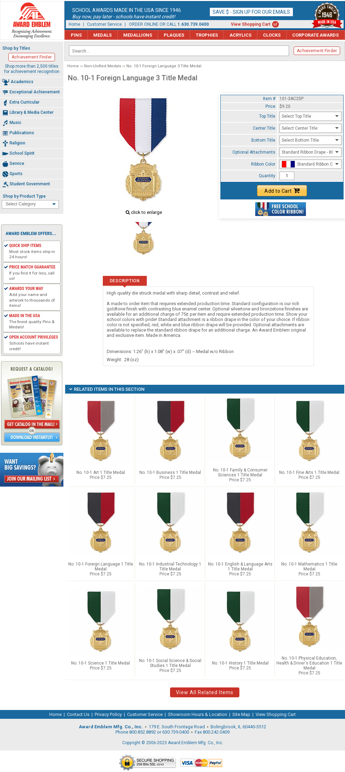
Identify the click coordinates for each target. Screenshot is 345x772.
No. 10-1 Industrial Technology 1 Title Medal (170, 567)
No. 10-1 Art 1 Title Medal (100, 472)
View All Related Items (204, 692)
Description (125, 280)
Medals (102, 35)
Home (74, 24)
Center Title (264, 128)
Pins (76, 35)
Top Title (267, 116)
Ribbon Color (263, 164)
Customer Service (104, 24)
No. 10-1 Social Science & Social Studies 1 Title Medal (170, 663)
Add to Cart (282, 190)
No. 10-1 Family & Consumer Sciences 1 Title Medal (240, 472)
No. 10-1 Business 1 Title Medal (170, 472)
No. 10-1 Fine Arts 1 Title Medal (309, 472)
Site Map (241, 714)
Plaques (174, 35)
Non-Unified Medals (102, 66)
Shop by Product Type (24, 196)
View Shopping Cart (250, 24)
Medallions (137, 35)
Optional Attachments (253, 152)
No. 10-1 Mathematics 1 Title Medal (309, 567)
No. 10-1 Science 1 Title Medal (100, 663)
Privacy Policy (108, 714)
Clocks (272, 35)
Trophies (207, 35)
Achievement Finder (317, 50)
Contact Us (78, 714)
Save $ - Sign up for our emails (251, 12)
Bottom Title (263, 140)
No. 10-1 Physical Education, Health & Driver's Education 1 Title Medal (309, 663)
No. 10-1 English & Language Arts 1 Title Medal (240, 567)
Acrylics (240, 35)
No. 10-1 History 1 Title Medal (240, 663)
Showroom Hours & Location (197, 714)
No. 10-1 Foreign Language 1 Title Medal (100, 567)
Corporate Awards (315, 35)
